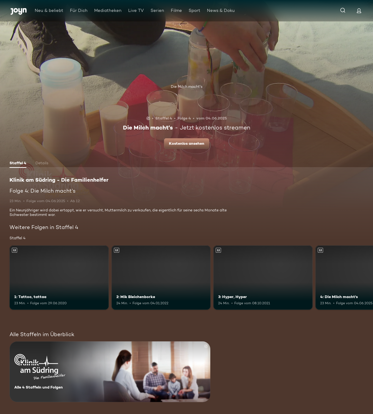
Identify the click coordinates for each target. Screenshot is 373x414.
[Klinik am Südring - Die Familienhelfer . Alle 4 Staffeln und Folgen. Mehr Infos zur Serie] (110, 371)
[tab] (18, 163)
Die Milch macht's (186, 86)
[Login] (359, 10)
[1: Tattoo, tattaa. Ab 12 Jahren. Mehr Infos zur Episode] (59, 277)
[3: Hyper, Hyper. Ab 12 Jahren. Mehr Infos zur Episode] (263, 277)
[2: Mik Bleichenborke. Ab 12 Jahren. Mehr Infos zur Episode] (161, 277)
